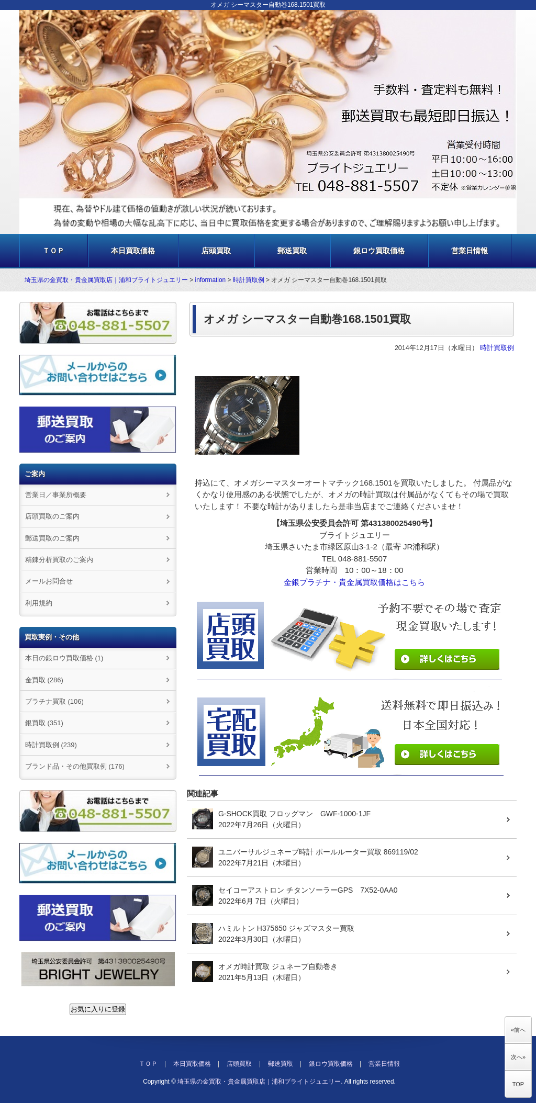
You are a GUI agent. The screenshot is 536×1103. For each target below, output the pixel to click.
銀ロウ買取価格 (379, 250)
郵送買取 (292, 250)
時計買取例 (248, 280)
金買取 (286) (44, 680)
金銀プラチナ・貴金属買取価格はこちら (354, 582)
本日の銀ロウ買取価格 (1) (64, 658)
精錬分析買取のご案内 (59, 560)
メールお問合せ (49, 581)
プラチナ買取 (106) (54, 701)
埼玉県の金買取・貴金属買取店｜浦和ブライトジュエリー (106, 280)
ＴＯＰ (53, 250)
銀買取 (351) (44, 723)
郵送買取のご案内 (52, 538)
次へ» (518, 1057)
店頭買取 (216, 250)
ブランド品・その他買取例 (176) (75, 766)
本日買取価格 (133, 250)
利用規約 (38, 603)
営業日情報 (469, 250)
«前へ (518, 1030)
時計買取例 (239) (51, 745)
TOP (518, 1084)
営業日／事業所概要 (55, 495)
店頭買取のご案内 (52, 516)
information (210, 280)
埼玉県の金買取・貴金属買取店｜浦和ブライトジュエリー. (259, 1081)
